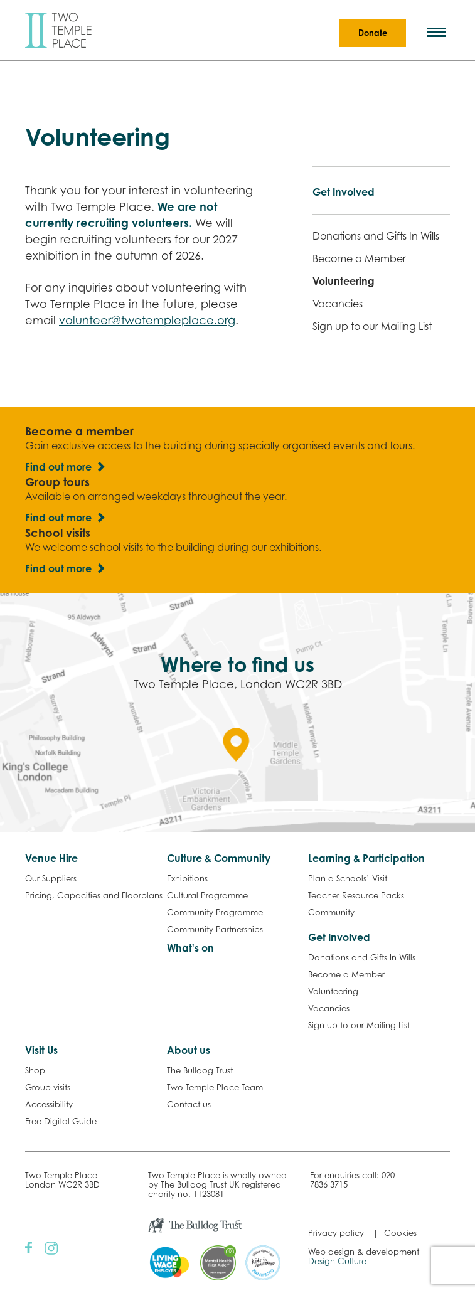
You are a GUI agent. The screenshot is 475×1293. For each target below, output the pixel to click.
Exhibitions (187, 878)
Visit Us (41, 1050)
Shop (35, 1070)
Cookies (400, 1233)
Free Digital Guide (61, 1121)
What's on (190, 948)
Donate (372, 33)
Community (331, 912)
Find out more (58, 466)
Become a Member (359, 258)
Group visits (47, 1087)
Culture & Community (218, 858)
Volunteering (343, 281)
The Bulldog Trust (200, 1070)
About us (188, 1050)
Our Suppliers (51, 878)
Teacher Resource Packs (356, 895)
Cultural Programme (207, 895)
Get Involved (343, 192)
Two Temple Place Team (215, 1087)
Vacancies (337, 303)
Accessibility (49, 1104)
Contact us (189, 1104)
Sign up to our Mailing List (372, 326)
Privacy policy (336, 1233)
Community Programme (215, 912)
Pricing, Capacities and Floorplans (94, 895)
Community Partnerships (215, 929)
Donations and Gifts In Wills (375, 236)
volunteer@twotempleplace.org (147, 320)
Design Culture (337, 1261)
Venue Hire (51, 858)
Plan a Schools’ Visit (347, 878)
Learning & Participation (366, 858)
